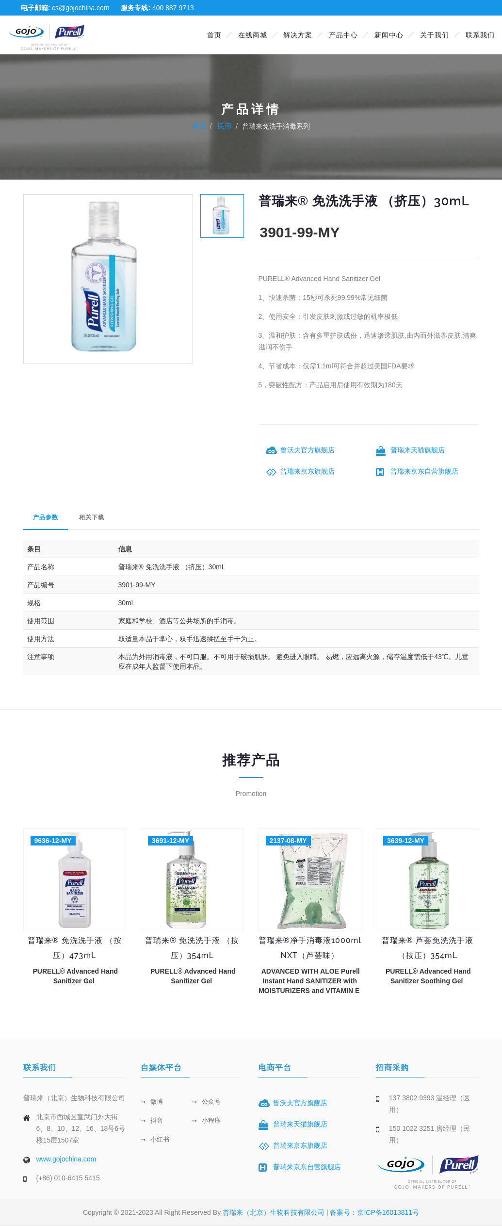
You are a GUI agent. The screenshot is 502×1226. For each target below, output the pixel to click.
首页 (214, 35)
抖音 (152, 1120)
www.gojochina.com (66, 1159)
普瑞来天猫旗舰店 (417, 450)
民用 (224, 126)
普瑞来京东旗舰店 (307, 471)
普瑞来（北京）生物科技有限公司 (274, 1212)
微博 (152, 1101)
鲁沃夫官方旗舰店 (307, 450)
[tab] (222, 215)
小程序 (206, 1120)
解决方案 (297, 35)
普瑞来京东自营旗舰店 (424, 471)
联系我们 (480, 35)
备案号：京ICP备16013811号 (374, 1212)
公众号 (206, 1101)
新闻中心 (389, 35)
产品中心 (343, 35)
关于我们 (434, 35)
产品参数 (45, 517)
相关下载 (91, 517)
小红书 (155, 1139)
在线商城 (252, 35)
